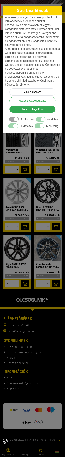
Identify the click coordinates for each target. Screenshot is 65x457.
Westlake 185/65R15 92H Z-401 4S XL (47, 151)
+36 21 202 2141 (19, 325)
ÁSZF (10, 378)
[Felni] (17, 191)
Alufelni (11, 358)
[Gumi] (17, 134)
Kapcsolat (13, 389)
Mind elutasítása (32, 92)
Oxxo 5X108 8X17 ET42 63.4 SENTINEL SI (16, 208)
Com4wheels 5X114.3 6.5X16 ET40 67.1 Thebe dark (47, 266)
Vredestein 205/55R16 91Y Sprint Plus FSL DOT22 (14, 151)
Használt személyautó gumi (24, 352)
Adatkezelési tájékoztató (22, 383)
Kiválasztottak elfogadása (32, 100)
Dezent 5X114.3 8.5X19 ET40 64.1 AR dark (47, 208)
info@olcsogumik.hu (21, 331)
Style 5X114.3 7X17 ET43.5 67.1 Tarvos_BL (15, 266)
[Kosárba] (25, 169)
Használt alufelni (17, 363)
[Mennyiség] (12, 169)
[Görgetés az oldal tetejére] (59, 441)
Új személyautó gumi (20, 347)
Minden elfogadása (32, 109)
